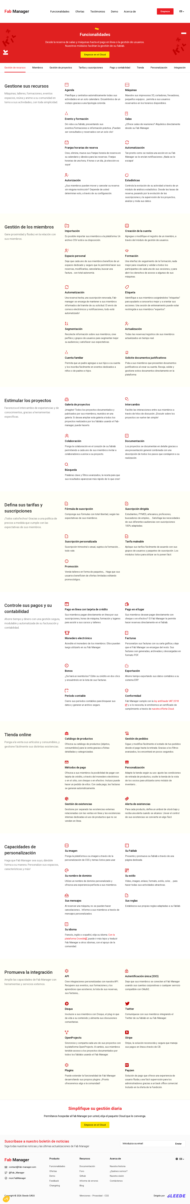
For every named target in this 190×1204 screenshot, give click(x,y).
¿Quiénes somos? (119, 1171)
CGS (106, 1195)
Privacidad (97, 1195)
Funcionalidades (59, 11)
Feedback (54, 1181)
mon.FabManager (15, 1178)
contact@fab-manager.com (20, 1167)
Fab (16, 11)
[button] (6, 1199)
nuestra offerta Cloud (163, 708)
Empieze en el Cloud (95, 54)
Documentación (87, 1166)
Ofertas (79, 11)
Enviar (178, 1143)
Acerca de (130, 11)
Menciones (85, 1195)
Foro (82, 1171)
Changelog (54, 1185)
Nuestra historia (117, 1166)
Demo (114, 11)
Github (83, 1176)
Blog (82, 1185)
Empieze (165, 11)
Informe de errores (89, 1181)
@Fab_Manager (14, 1172)
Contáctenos (116, 1181)
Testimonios (97, 11)
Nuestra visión (117, 1176)
